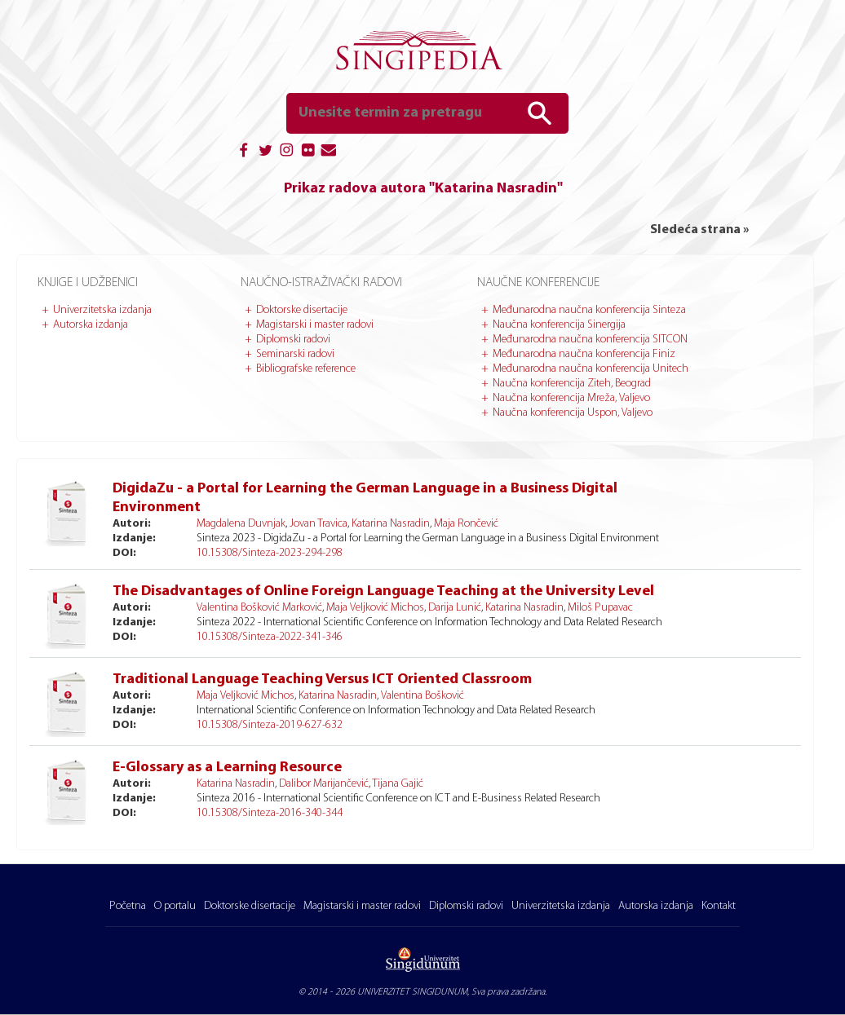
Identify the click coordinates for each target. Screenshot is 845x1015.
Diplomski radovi (293, 339)
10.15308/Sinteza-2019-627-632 (270, 725)
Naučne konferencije (538, 282)
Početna (127, 906)
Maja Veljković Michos (375, 608)
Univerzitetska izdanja (102, 310)
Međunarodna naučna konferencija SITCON (590, 339)
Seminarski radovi (295, 354)
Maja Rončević (466, 524)
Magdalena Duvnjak (241, 524)
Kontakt (718, 906)
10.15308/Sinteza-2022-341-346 (270, 637)
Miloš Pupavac (600, 608)
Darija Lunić (454, 608)
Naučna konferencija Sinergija (559, 325)
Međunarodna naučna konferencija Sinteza (589, 310)
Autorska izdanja (90, 325)
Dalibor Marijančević (324, 784)
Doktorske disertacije (301, 310)
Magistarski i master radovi (315, 325)
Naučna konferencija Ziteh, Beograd (572, 383)
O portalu (175, 906)
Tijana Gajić (397, 784)
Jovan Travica (318, 524)
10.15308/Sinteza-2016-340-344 (270, 813)
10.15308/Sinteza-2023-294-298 (270, 553)
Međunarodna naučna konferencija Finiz (584, 354)
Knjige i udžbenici (88, 282)
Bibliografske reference (306, 369)
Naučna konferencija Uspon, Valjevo (573, 413)
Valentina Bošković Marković (259, 608)
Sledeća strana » (699, 229)
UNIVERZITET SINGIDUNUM (412, 992)
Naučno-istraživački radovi (321, 282)
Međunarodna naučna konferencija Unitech (590, 369)
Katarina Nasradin (391, 524)
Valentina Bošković (422, 696)
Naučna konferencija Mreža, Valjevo (571, 398)
